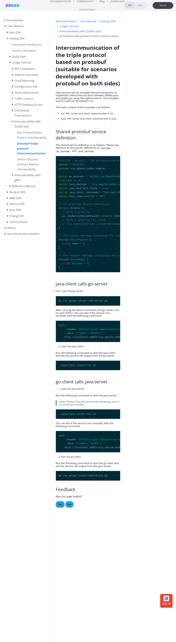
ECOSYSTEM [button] (86, 9)
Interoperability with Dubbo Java (80, 31)
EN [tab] (129, 5)
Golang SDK (108, 21)
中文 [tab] (140, 5)
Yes (60, 504)
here (91, 101)
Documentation (66, 21)
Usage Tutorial (68, 26)
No (69, 504)
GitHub (163, 5)
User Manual (88, 21)
